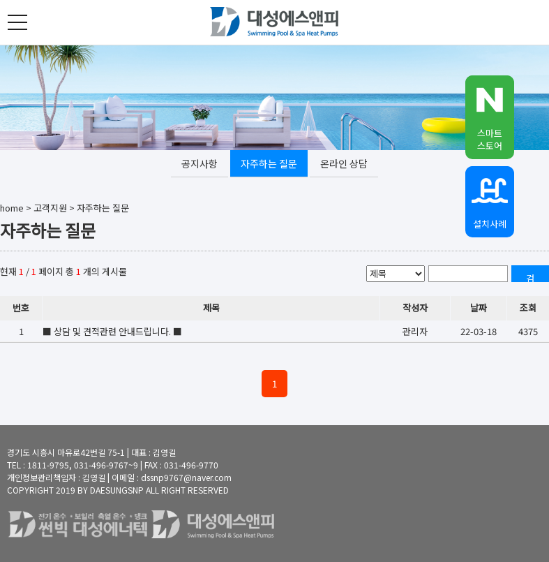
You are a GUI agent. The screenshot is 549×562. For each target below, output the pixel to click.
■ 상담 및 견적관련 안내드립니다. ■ (112, 331)
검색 (530, 277)
